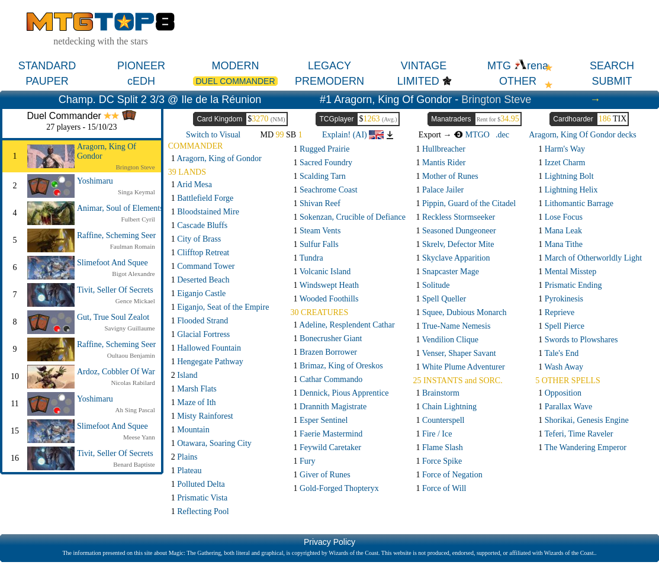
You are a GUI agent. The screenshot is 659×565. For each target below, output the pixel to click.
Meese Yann (139, 437)
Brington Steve (496, 99)
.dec (502, 134)
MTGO (472, 134)
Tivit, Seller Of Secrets (115, 289)
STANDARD (47, 66)
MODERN (235, 66)
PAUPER (47, 81)
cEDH (141, 81)
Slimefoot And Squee (112, 262)
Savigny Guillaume (130, 328)
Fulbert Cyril (138, 219)
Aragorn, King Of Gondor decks (583, 134)
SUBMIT (612, 81)
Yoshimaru (95, 180)
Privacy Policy (329, 542)
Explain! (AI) (353, 134)
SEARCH (612, 66)
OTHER (517, 81)
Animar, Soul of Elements (120, 208)
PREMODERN (329, 81)
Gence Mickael (135, 300)
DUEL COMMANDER (235, 81)
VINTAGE (424, 66)
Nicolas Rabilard (133, 382)
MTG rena (517, 66)
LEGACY (329, 66)
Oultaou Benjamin (131, 355)
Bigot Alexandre (133, 273)
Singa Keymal (136, 191)
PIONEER (141, 66)
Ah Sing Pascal (135, 409)
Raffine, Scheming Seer (116, 235)
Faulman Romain (132, 246)
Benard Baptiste (134, 464)
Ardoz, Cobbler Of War (116, 371)
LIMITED (418, 81)
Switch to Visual (213, 134)
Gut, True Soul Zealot (113, 317)
